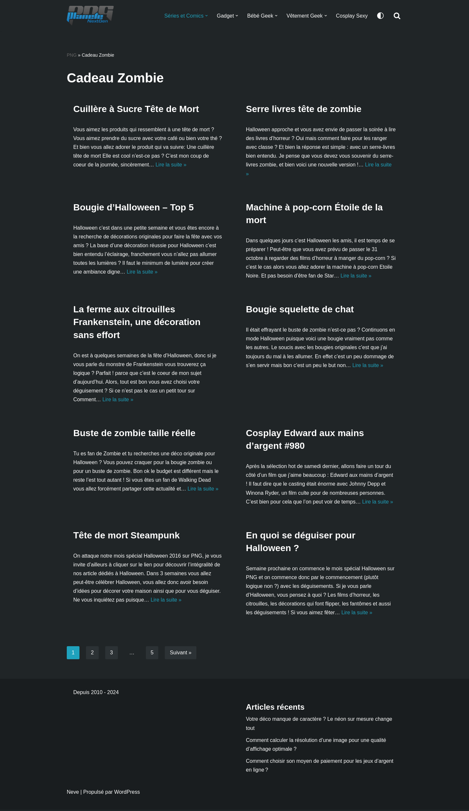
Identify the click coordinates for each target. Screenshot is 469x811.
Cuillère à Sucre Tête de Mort (136, 109)
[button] (206, 15)
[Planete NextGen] (92, 15)
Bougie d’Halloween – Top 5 (133, 208)
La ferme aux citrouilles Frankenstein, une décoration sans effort (137, 322)
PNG (72, 55)
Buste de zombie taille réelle (134, 434)
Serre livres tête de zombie (304, 109)
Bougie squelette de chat (300, 310)
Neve (73, 793)
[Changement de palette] (380, 15)
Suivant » (181, 654)
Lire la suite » (171, 165)
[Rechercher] (397, 15)
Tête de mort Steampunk (126, 536)
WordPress (127, 793)
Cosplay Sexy (352, 16)
